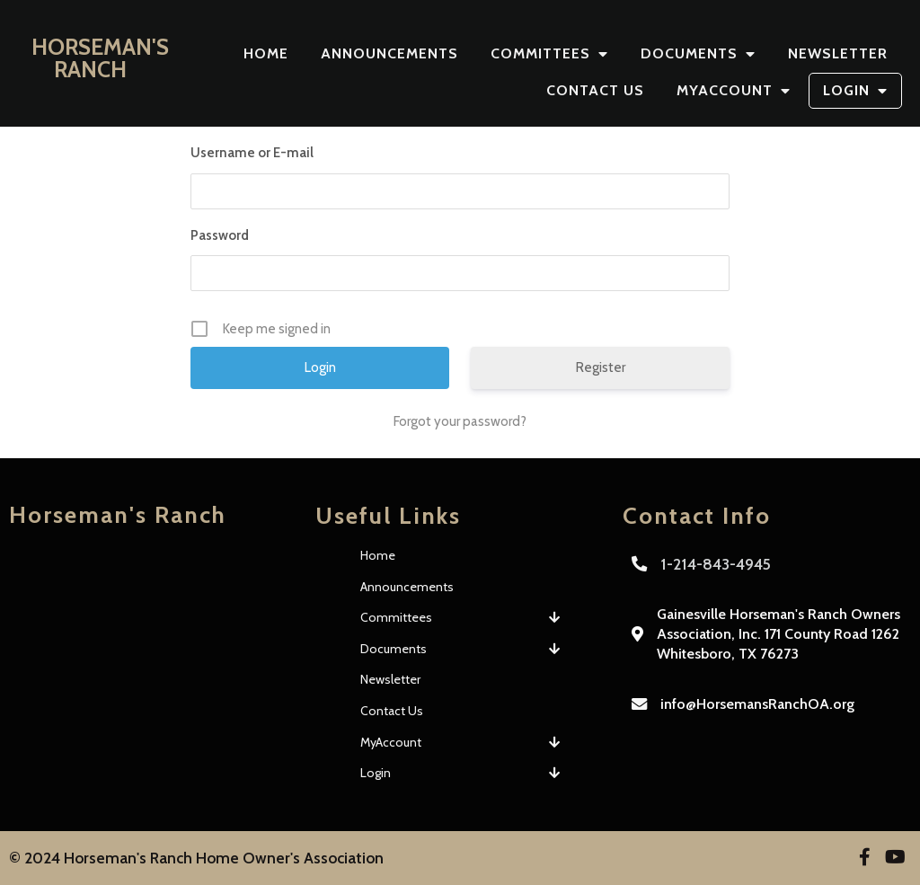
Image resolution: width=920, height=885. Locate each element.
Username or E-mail (252, 153)
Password (219, 235)
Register (600, 367)
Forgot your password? (460, 421)
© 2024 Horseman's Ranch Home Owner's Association (196, 857)
